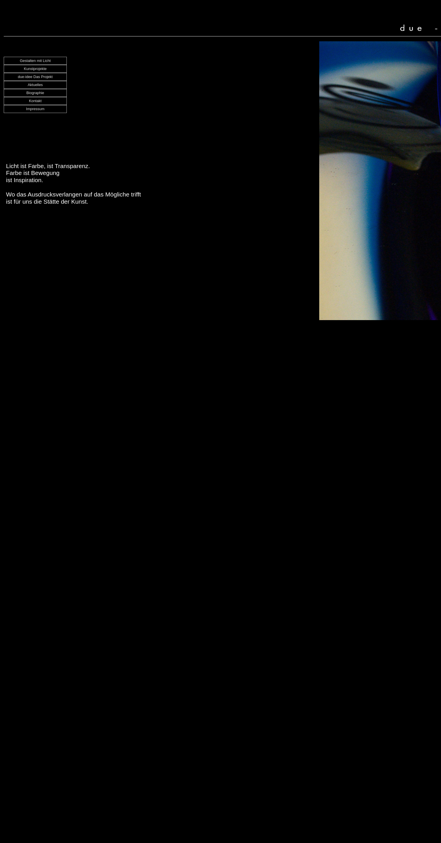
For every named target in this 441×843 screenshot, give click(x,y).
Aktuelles (35, 85)
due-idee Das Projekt (35, 77)
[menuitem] (35, 61)
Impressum (35, 109)
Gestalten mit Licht (35, 61)
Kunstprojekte (35, 69)
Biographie (35, 93)
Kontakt (35, 101)
